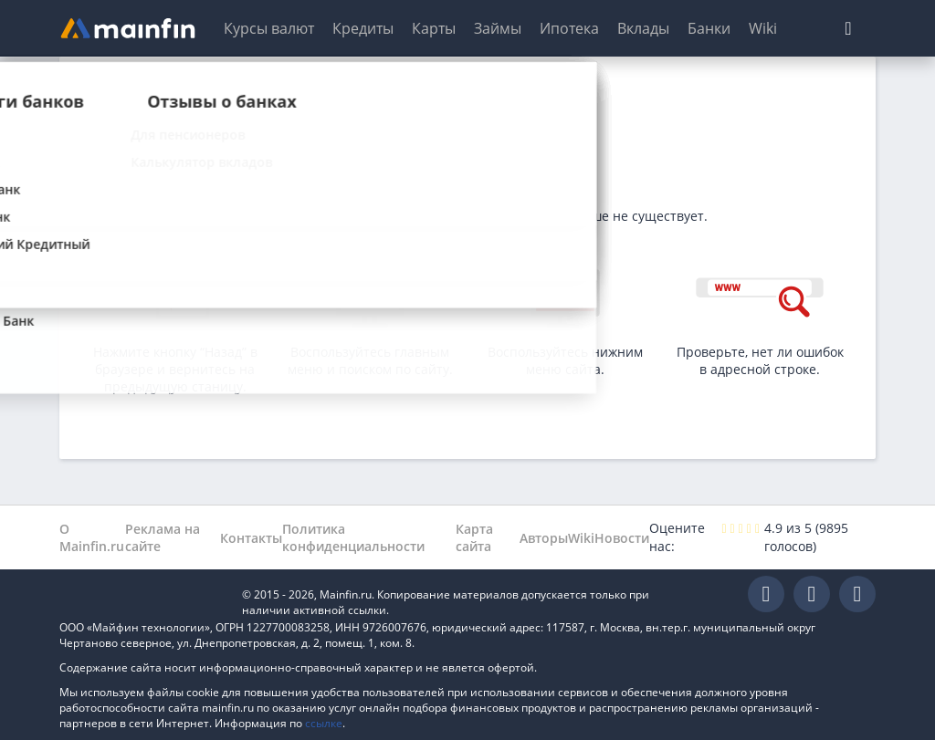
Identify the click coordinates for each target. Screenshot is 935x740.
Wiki (763, 28)
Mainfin (141, 594)
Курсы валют (269, 28)
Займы (497, 28)
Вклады (643, 28)
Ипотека (569, 28)
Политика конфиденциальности (353, 537)
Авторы (544, 538)
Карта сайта (474, 537)
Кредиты (363, 28)
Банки (709, 28)
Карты (434, 28)
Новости (621, 538)
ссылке (323, 723)
